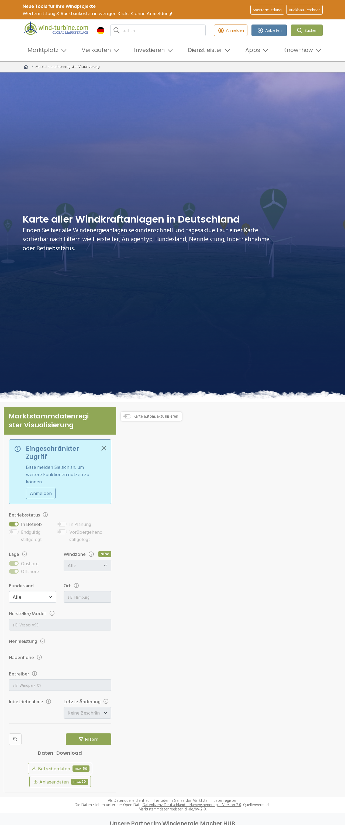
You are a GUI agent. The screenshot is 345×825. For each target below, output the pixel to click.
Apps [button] (252, 50)
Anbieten (269, 30)
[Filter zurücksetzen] (15, 739)
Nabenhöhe (26, 657)
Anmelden (231, 30)
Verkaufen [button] (96, 50)
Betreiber (23, 674)
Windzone (79, 554)
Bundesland (21, 586)
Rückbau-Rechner (304, 9)
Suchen (307, 30)
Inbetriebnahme (30, 701)
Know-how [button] (298, 50)
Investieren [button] (149, 50)
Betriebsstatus (29, 515)
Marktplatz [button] (42, 50)
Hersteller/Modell (32, 613)
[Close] (103, 448)
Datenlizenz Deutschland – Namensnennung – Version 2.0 (192, 804)
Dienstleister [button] (205, 50)
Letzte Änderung (86, 701)
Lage (18, 554)
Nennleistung (27, 641)
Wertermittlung (267, 9)
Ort (72, 586)
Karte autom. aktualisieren (156, 416)
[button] (100, 30)
